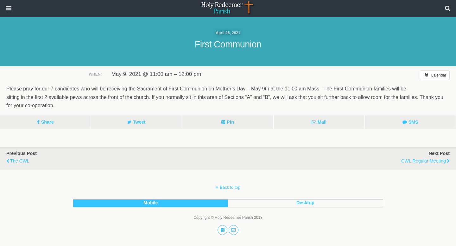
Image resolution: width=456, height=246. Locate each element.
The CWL (19, 160)
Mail (322, 122)
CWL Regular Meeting (423, 160)
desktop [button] (305, 202)
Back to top (230, 187)
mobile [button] (150, 202)
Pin (230, 122)
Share (47, 122)
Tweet (139, 122)
